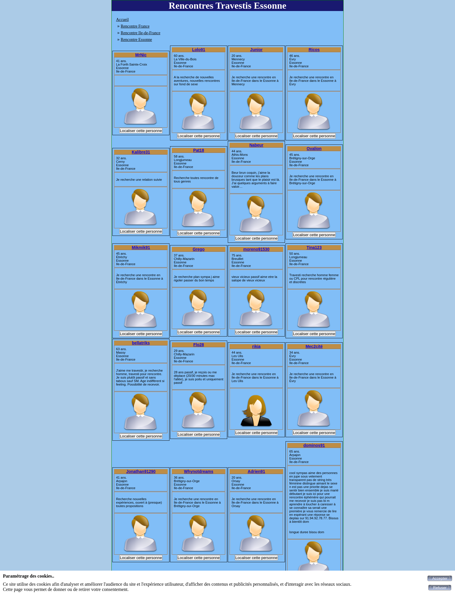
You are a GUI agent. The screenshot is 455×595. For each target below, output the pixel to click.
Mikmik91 (141, 247)
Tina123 (314, 247)
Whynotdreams (198, 471)
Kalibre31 (141, 152)
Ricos (313, 49)
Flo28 (198, 344)
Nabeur (256, 145)
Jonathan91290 (141, 471)
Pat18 (198, 150)
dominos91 (314, 445)
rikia (256, 346)
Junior (256, 49)
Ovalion (314, 148)
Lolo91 (198, 49)
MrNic (141, 55)
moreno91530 (256, 249)
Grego (199, 249)
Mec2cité (314, 346)
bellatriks (141, 343)
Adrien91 (256, 471)
